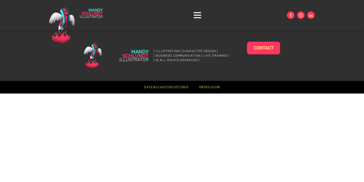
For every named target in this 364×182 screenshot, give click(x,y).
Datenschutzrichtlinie (166, 87)
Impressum (209, 87)
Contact (264, 48)
